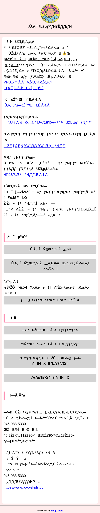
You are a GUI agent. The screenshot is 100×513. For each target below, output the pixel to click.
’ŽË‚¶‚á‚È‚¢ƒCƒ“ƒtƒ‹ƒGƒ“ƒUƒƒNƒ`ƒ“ (34, 146)
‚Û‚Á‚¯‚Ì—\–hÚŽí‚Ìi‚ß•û (23, 88)
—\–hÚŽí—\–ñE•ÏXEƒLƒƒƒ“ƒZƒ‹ (50, 330)
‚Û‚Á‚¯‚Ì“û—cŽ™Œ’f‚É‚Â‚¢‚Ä (26, 105)
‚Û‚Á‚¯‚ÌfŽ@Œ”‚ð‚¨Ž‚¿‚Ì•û (50, 249)
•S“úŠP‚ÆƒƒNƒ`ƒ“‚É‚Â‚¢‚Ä (26, 175)
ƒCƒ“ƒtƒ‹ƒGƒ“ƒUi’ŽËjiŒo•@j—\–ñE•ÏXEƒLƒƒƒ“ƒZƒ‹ (50, 360)
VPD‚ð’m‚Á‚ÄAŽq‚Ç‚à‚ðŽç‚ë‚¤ (28, 82)
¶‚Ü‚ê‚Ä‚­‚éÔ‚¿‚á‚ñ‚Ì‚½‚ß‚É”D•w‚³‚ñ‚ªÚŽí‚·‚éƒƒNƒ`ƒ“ (48, 123)
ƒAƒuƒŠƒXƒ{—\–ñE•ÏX (50, 377)
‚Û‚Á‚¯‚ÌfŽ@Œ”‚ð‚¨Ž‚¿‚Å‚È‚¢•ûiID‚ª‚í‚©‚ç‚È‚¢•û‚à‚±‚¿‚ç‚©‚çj (50, 265)
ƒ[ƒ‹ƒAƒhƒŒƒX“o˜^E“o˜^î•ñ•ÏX (50, 300)
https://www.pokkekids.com (25, 487)
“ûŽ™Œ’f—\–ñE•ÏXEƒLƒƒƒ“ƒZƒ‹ (50, 344)
